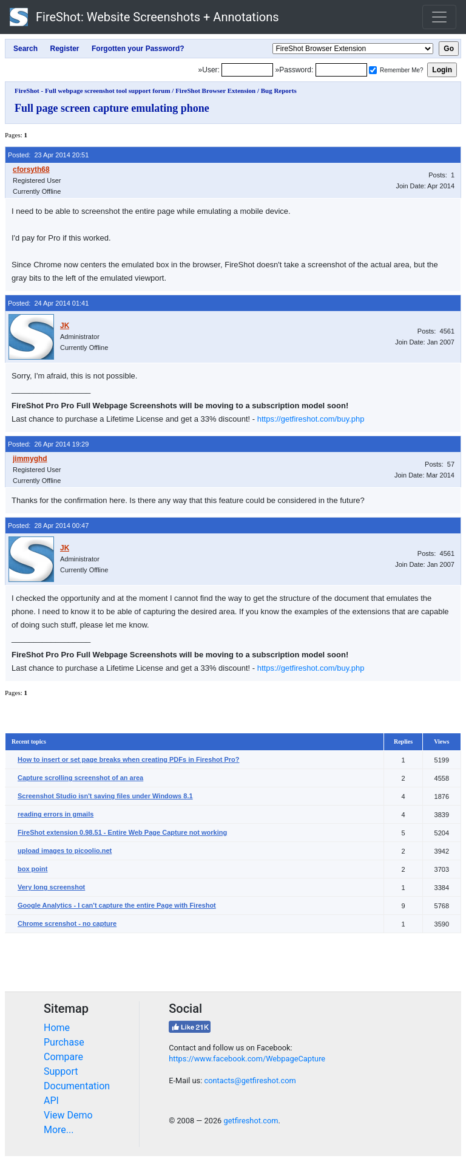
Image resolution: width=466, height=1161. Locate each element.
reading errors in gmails (55, 814)
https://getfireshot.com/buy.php (311, 418)
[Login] (247, 70)
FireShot (144, 17)
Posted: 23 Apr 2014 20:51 (48, 155)
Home (57, 1027)
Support (61, 1071)
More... (59, 1129)
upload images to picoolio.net (65, 850)
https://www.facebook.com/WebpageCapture (247, 1058)
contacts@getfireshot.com (249, 1080)
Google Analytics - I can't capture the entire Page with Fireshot (117, 905)
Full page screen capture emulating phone (112, 108)
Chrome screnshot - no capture (67, 923)
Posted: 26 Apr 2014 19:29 (48, 444)
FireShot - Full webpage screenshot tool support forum (93, 90)
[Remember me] (373, 70)
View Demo (68, 1115)
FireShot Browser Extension (215, 90)
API (51, 1100)
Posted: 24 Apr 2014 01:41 (48, 303)
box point (33, 868)
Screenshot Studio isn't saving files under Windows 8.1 (105, 796)
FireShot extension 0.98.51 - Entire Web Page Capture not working (122, 832)
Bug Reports (279, 90)
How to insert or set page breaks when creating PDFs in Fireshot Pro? (129, 759)
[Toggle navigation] (439, 17)
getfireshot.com (250, 1120)
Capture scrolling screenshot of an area (80, 777)
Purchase (64, 1042)
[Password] (341, 70)
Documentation (77, 1086)
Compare (63, 1057)
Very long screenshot (51, 887)
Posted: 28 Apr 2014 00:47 (48, 525)
